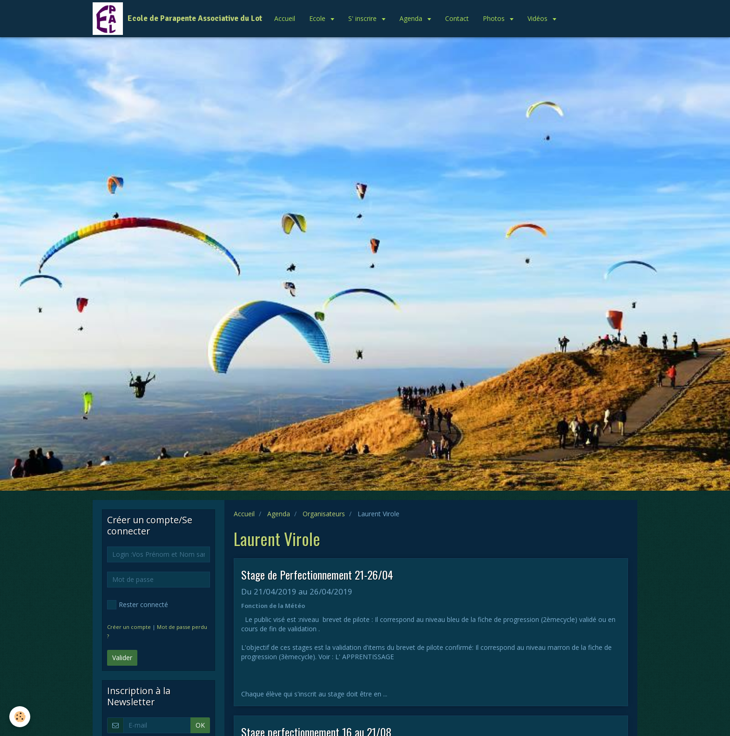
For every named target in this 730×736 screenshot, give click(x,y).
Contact (457, 18)
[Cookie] (19, 716)
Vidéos (538, 18)
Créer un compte (129, 626)
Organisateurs (324, 513)
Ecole (318, 18)
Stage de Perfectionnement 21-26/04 (317, 574)
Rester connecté (137, 604)
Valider (122, 657)
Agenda (411, 18)
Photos (495, 18)
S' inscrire (363, 18)
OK (200, 725)
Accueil (284, 18)
